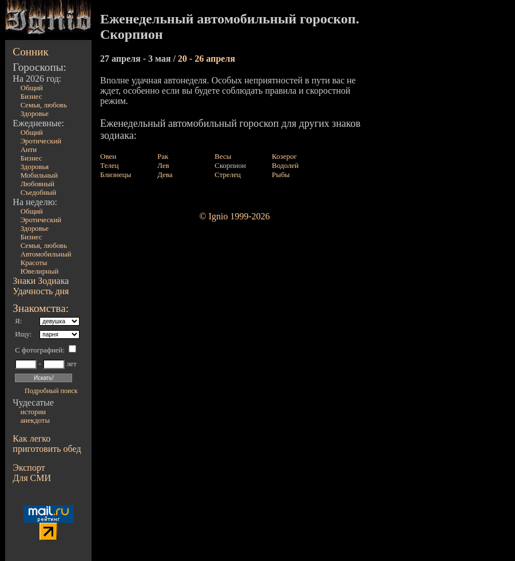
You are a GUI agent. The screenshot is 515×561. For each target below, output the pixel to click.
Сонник (31, 52)
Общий (32, 88)
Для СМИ (32, 478)
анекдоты (35, 420)
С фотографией (38, 350)
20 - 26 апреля (206, 58)
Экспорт (29, 467)
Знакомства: (41, 308)
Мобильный (39, 175)
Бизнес (31, 97)
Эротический (41, 141)
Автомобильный (46, 254)
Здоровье (35, 114)
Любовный (38, 184)
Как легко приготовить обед (47, 444)
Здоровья (35, 167)
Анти (29, 150)
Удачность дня (41, 291)
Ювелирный (40, 271)
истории (33, 412)
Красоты (34, 263)
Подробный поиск (51, 391)
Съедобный (38, 193)
